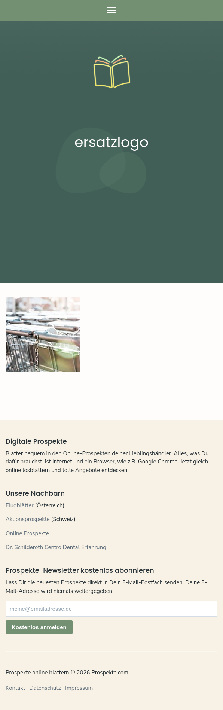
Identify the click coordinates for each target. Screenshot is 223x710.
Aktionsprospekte (28, 519)
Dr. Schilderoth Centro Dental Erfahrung (56, 547)
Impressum (79, 688)
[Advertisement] (111, 213)
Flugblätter (20, 505)
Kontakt (15, 688)
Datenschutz (45, 688)
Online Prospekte (27, 533)
